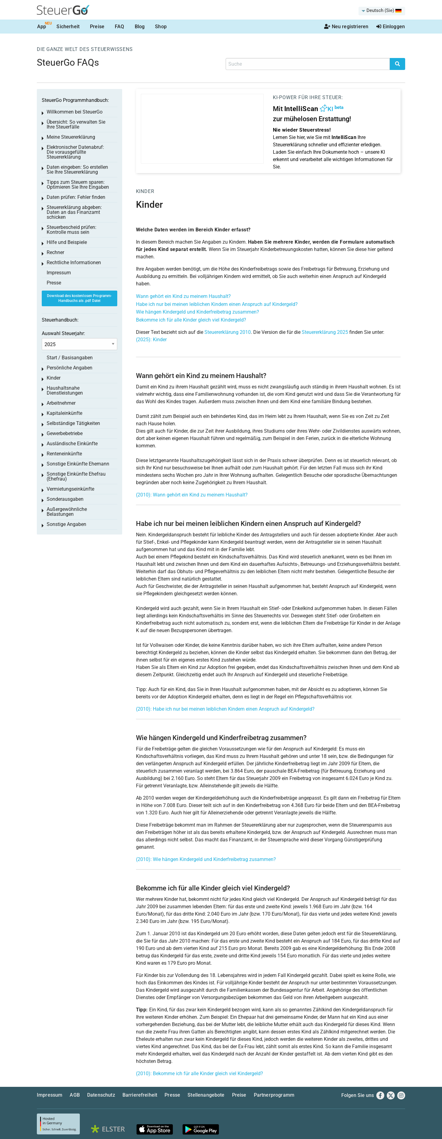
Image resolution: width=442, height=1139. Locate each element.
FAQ (119, 26)
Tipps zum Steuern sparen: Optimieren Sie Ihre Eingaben (78, 184)
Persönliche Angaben (69, 368)
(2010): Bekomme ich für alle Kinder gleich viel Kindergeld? (199, 1073)
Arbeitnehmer (61, 403)
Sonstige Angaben (66, 524)
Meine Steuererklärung (71, 137)
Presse (54, 283)
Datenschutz (101, 1095)
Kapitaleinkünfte (64, 413)
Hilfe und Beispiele (67, 242)
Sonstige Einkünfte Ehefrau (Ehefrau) (76, 476)
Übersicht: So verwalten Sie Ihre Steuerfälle (76, 124)
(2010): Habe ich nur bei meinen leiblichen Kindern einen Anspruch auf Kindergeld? (225, 709)
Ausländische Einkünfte (72, 443)
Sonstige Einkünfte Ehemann (78, 464)
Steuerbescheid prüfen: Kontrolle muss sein (71, 229)
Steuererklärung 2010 (227, 332)
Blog (140, 26)
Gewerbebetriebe (65, 433)
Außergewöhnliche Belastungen (67, 511)
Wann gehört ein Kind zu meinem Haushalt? (183, 296)
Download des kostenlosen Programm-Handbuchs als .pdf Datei (79, 298)
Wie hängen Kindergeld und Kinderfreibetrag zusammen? (197, 312)
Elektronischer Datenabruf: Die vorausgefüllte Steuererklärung (75, 152)
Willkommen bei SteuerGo (75, 112)
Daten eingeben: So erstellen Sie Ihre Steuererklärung (77, 169)
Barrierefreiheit (139, 1095)
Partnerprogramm (274, 1095)
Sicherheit (67, 26)
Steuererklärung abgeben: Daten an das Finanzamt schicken (74, 212)
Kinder (145, 191)
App (41, 26)
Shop (161, 26)
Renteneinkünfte (64, 454)
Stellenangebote (206, 1095)
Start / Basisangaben (70, 358)
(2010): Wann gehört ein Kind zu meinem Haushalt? (192, 495)
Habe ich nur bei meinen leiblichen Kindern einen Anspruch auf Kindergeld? (217, 304)
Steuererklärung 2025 (325, 332)
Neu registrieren (346, 26)
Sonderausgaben (65, 499)
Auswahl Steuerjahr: (63, 333)
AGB (74, 1095)
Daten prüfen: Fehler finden (76, 197)
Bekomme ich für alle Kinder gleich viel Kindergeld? (191, 320)
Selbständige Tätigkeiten (73, 423)
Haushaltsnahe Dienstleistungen (65, 390)
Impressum (59, 273)
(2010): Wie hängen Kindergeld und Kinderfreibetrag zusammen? (206, 859)
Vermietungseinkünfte (70, 489)
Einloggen (390, 26)
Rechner (55, 252)
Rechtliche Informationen (74, 262)
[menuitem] (382, 11)
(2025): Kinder (151, 339)
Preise (97, 26)
